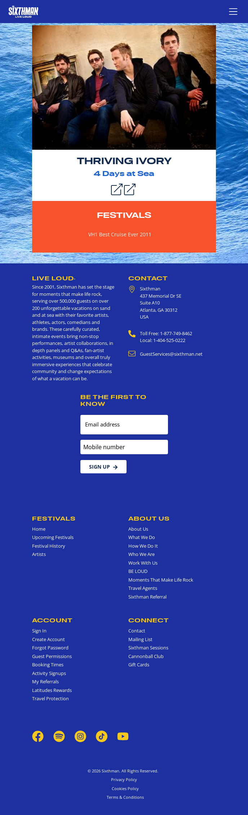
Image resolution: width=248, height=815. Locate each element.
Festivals (124, 215)
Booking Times (47, 664)
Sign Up (103, 466)
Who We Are (141, 554)
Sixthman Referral (147, 596)
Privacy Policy (124, 779)
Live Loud (54, 278)
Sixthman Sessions (148, 647)
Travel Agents (142, 588)
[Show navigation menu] (233, 11)
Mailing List (140, 639)
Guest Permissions (52, 656)
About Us (149, 518)
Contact (148, 278)
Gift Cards (138, 664)
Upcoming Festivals (53, 537)
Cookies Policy (124, 788)
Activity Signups (49, 673)
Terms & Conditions (124, 797)
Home (38, 529)
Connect (148, 620)
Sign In (39, 630)
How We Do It (143, 546)
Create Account (48, 639)
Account (52, 620)
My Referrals (45, 681)
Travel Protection (50, 698)
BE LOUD (137, 571)
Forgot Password (50, 647)
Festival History (48, 546)
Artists (39, 554)
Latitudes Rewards (52, 690)
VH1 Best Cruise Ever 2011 (119, 234)
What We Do (141, 537)
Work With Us (143, 563)
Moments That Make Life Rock (160, 580)
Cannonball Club (146, 656)
